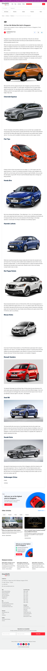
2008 (24, 591)
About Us (20, 641)
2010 (24, 592)
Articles (19, 4)
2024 (24, 602)
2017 (27, 596)
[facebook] (35, 32)
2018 (24, 598)
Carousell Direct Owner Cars (7, 606)
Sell (12, 4)
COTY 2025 (29, 4)
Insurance (4, 615)
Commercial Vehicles (27, 613)
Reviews (14, 11)
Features (32, 11)
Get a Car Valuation (5, 595)
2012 (24, 594)
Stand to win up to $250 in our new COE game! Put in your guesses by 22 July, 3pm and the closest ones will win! (23, 0)
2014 (24, 595)
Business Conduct (32, 641)
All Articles (6, 8)
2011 (27, 592)
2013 (27, 594)
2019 (27, 598)
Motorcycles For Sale (27, 616)
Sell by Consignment (6, 592)
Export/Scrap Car (5, 594)
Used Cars (25, 609)
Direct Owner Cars (27, 608)
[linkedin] (42, 32)
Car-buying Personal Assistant (7, 603)
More (23, 4)
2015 (27, 595)
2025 (27, 602)
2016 (24, 596)
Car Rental (25, 610)
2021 (27, 599)
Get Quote (8, 504)
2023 (27, 601)
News (41, 11)
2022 (24, 601)
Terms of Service (14, 641)
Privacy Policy (25, 641)
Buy (15, 4)
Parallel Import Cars (27, 612)
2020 (24, 599)
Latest (4, 514)
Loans (3, 613)
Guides (23, 11)
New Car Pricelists (5, 602)
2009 (27, 591)
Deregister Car (4, 596)
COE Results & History (6, 619)
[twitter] (38, 32)
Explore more (41, 510)
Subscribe (38, 633)
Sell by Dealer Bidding (6, 591)
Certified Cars (26, 606)
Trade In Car (4, 598)
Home (3, 15)
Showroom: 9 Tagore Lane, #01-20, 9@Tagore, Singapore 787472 (15, 580)
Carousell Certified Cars (6, 605)
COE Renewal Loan (5, 612)
